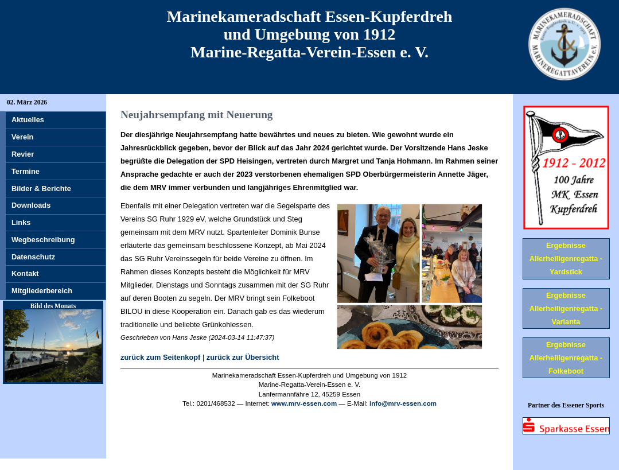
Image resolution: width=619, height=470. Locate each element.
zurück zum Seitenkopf (160, 357)
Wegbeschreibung (43, 239)
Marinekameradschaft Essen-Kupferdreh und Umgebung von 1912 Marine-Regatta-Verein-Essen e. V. (310, 34)
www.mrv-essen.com (304, 403)
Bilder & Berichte (41, 188)
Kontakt (25, 273)
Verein (22, 137)
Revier (22, 154)
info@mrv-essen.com (403, 403)
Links (20, 222)
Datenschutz (33, 257)
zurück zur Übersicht (243, 357)
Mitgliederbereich (41, 290)
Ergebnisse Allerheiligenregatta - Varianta (566, 308)
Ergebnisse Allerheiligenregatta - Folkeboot (566, 357)
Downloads (30, 205)
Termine (25, 171)
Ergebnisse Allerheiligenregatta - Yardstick (566, 258)
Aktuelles (27, 119)
